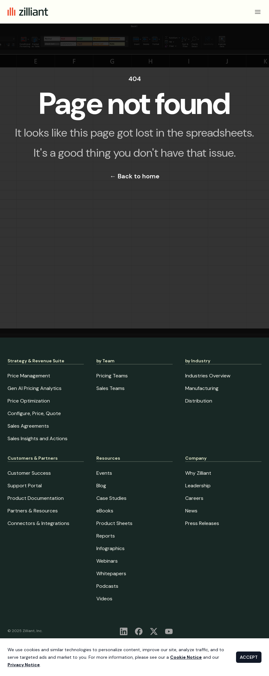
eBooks (104, 510)
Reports (105, 536)
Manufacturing (201, 388)
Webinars (107, 561)
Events (104, 473)
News (191, 510)
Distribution (198, 400)
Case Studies (111, 498)
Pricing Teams (112, 375)
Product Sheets (114, 523)
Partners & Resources (33, 510)
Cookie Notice (186, 657)
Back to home (134, 176)
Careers (194, 498)
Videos (104, 598)
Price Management (29, 375)
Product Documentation (36, 498)
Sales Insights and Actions (37, 438)
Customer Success (29, 473)
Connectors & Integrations (38, 523)
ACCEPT (249, 657)
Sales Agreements (28, 426)
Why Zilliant (198, 473)
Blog (101, 485)
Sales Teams (110, 388)
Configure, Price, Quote (34, 413)
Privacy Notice (24, 665)
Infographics (110, 548)
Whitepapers (111, 573)
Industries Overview (207, 375)
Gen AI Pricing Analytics (35, 388)
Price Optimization (29, 400)
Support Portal (25, 485)
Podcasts (107, 586)
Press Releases (202, 523)
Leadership (198, 485)
